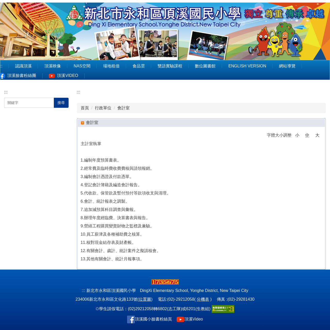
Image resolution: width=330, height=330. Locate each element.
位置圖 (145, 299)
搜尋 (61, 103)
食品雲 (139, 66)
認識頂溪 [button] (23, 66)
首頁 (85, 108)
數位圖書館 (205, 66)
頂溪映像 (52, 66)
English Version (247, 66)
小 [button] (297, 135)
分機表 (203, 299)
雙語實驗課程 (170, 66)
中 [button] (307, 135)
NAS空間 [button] (82, 66)
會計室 (123, 108)
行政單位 (103, 108)
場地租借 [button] (111, 66)
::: (5, 92)
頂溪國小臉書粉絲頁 (153, 319)
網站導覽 (287, 66)
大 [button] (317, 135)
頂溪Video (193, 319)
